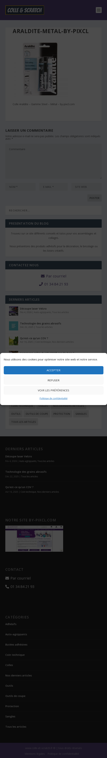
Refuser (53, 380)
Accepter (53, 370)
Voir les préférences (53, 390)
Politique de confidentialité (54, 398)
